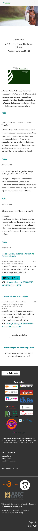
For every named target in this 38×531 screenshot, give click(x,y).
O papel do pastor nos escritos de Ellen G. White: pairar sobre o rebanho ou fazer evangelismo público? (19, 269)
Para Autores (6, 458)
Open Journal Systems (10, 468)
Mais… (4, 159)
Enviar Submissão (10, 373)
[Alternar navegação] (32, 3)
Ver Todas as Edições (19, 335)
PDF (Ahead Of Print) (10, 278)
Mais (4, 113)
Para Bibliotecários (9, 461)
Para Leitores (6, 456)
